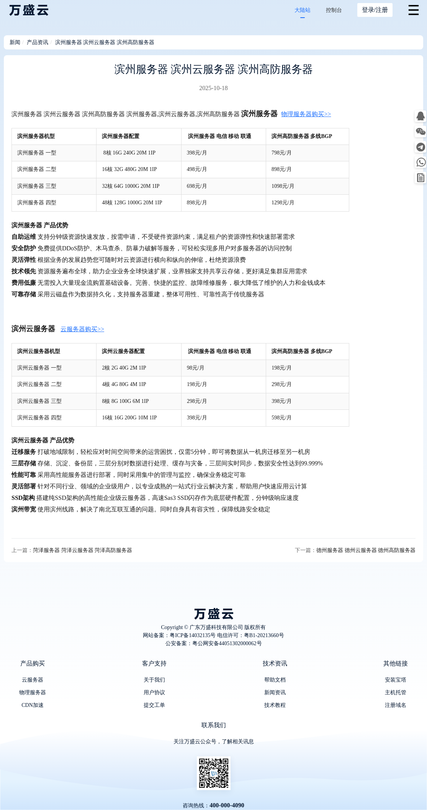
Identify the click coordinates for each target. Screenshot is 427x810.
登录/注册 (375, 10)
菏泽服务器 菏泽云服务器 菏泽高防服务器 (82, 550)
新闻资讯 (275, 692)
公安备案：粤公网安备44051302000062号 (213, 643)
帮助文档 (275, 680)
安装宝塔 (395, 680)
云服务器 (32, 680)
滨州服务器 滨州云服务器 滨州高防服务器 (104, 42)
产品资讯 (37, 42)
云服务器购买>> (82, 329)
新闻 (15, 42)
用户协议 (154, 692)
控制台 (334, 10)
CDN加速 (32, 705)
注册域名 (395, 705)
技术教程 (275, 705)
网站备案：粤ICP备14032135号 (179, 635)
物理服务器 (32, 692)
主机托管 (395, 692)
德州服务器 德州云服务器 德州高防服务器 (366, 550)
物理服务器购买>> (306, 114)
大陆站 (302, 10)
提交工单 (154, 705)
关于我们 (154, 680)
